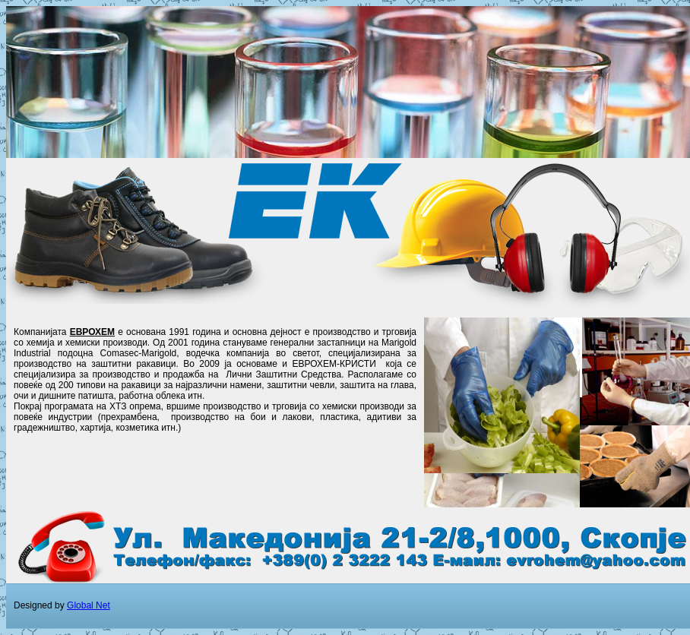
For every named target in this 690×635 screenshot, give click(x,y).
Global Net (88, 605)
